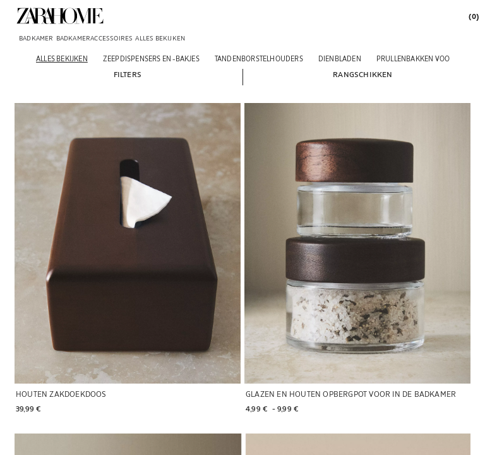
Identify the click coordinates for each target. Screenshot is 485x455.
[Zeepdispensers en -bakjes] (151, 58)
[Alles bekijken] (62, 58)
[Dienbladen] (339, 58)
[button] (127, 74)
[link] (60, 16)
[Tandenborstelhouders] (259, 58)
